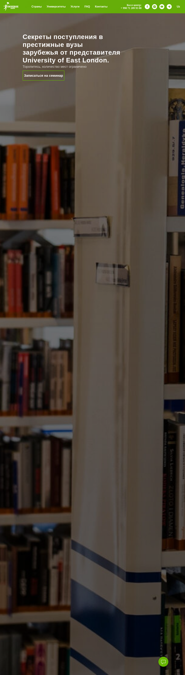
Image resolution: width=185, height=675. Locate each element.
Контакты (101, 6)
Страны (36, 6)
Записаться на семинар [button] (43, 75)
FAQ (87, 6)
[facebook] (147, 6)
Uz (178, 6)
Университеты (56, 6)
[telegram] (169, 6)
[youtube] (161, 6)
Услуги (75, 6)
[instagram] (154, 6)
